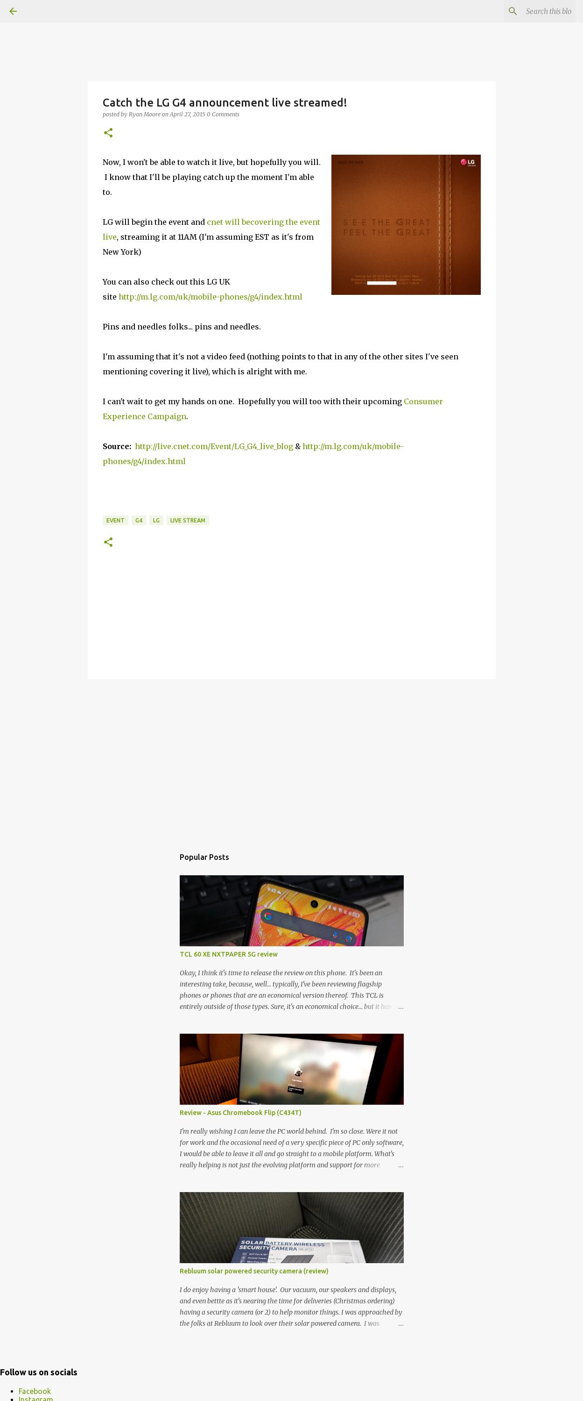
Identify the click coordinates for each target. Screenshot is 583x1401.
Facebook (35, 1391)
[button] (108, 133)
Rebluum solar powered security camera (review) (254, 1271)
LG (156, 520)
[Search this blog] (527, 11)
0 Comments (223, 114)
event (115, 520)
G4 (138, 520)
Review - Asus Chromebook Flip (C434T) (241, 1112)
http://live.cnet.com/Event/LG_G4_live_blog (214, 446)
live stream (187, 520)
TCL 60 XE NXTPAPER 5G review (229, 954)
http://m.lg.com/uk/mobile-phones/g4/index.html (210, 296)
